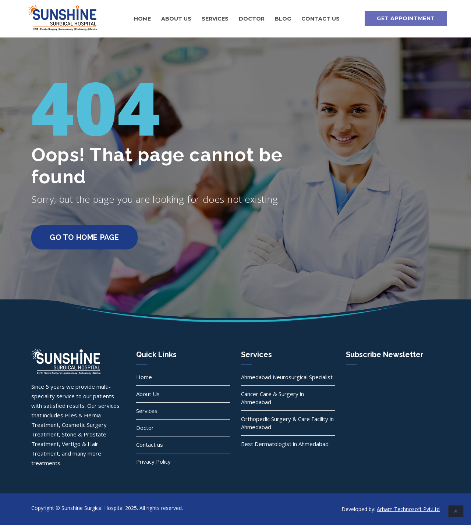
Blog (283, 18)
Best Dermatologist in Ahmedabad (285, 443)
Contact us (320, 18)
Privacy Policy (153, 461)
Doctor (252, 18)
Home (142, 18)
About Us (176, 18)
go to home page (84, 237)
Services (215, 18)
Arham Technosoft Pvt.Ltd (408, 509)
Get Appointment (406, 18)
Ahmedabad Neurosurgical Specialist (287, 377)
